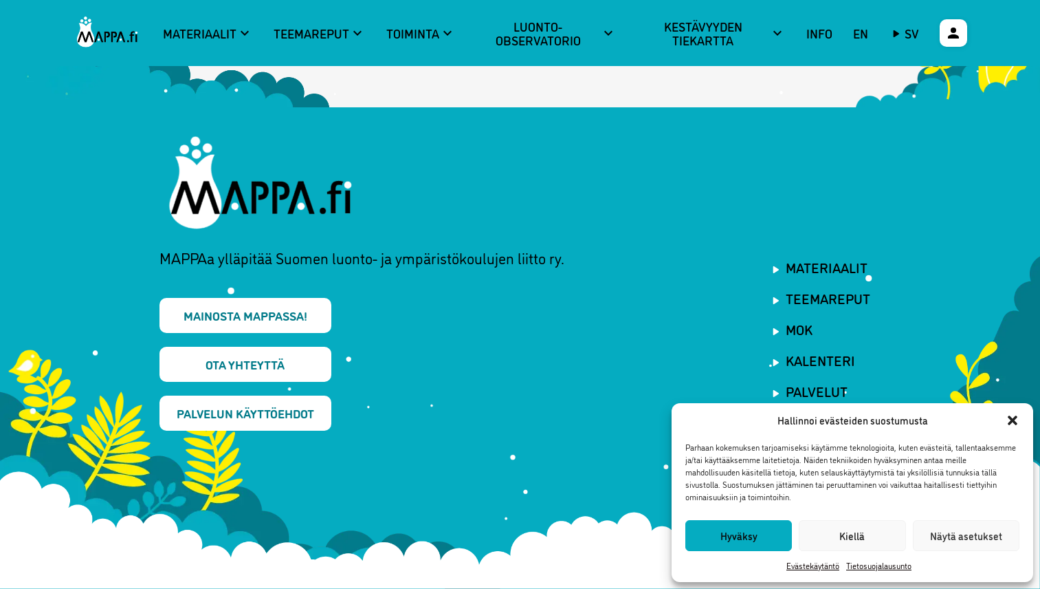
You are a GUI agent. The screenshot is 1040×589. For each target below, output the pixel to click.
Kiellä (852, 535)
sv (912, 33)
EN (860, 33)
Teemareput (320, 33)
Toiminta (421, 33)
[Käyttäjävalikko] (953, 33)
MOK (799, 329)
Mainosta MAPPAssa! (245, 315)
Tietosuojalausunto (878, 565)
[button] (1012, 420)
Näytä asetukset (966, 535)
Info (819, 33)
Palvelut (817, 390)
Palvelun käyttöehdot (245, 413)
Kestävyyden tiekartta (725, 33)
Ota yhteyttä (245, 364)
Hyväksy (738, 535)
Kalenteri (820, 360)
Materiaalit (208, 33)
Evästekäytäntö (812, 565)
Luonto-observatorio (556, 33)
